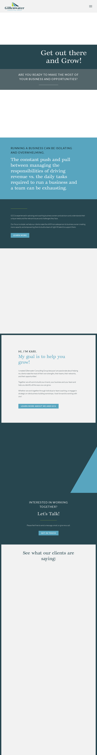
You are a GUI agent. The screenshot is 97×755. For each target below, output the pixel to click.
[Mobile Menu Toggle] (90, 6)
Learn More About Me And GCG (38, 406)
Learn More (20, 235)
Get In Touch (48, 533)
